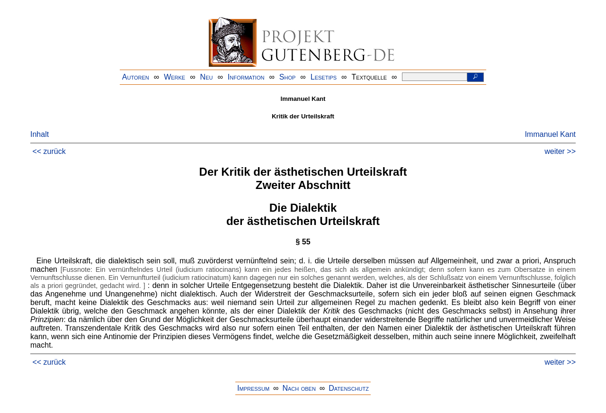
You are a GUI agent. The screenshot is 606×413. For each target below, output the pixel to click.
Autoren (135, 77)
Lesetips (324, 77)
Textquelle (369, 77)
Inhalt (39, 134)
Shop (287, 77)
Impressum (253, 388)
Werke (174, 77)
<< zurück (48, 151)
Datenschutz (349, 388)
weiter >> (560, 151)
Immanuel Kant (550, 134)
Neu (206, 77)
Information (246, 77)
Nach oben (298, 388)
